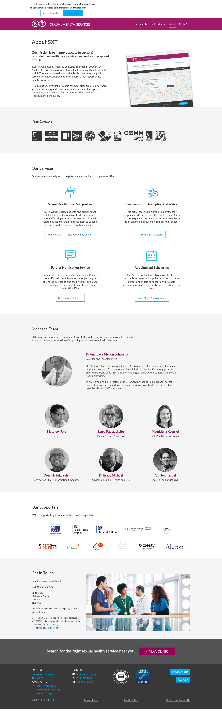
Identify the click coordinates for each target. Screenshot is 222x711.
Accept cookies (73, 13)
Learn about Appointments (151, 299)
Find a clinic (54, 234)
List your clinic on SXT (80, 234)
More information (51, 13)
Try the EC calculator (151, 234)
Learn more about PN (70, 299)
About (172, 24)
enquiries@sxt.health (50, 583)
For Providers (157, 24)
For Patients (140, 24)
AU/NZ (183, 24)
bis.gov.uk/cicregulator (49, 629)
